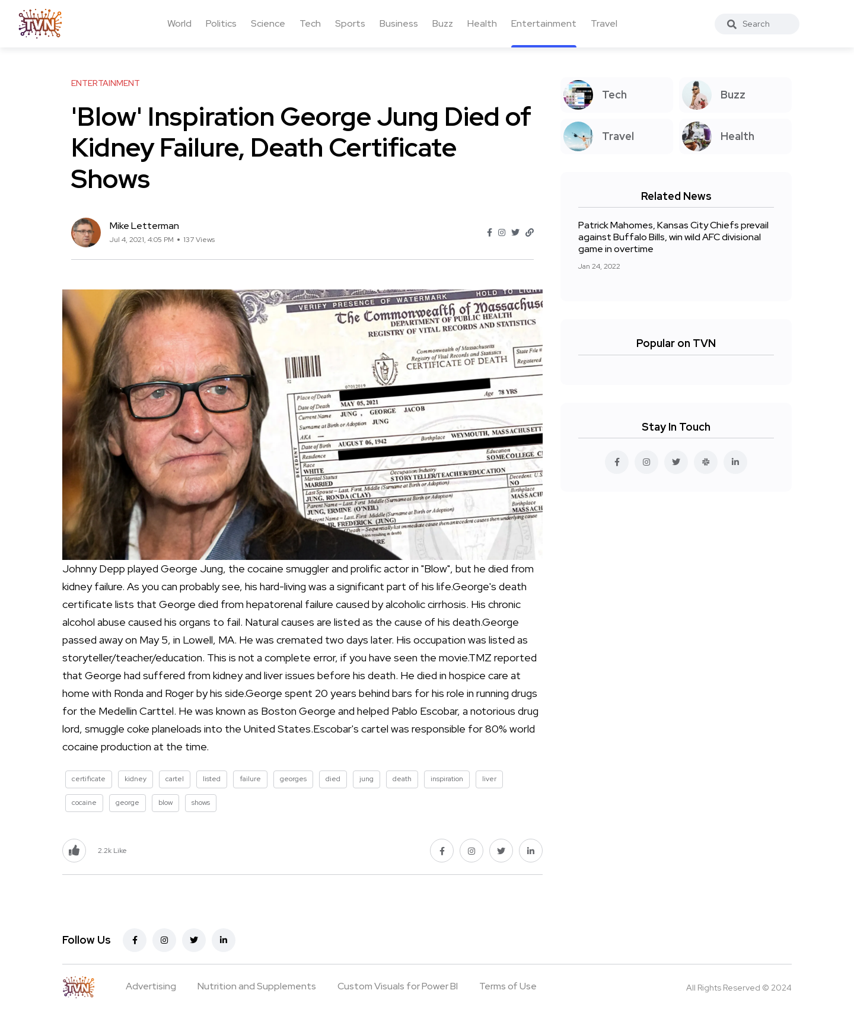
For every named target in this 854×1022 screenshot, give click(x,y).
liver (489, 779)
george (127, 802)
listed (212, 779)
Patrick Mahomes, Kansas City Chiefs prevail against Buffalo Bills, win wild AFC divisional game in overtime (673, 237)
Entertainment (543, 23)
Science (268, 23)
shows (201, 802)
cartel (174, 779)
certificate (89, 779)
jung (366, 779)
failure (250, 779)
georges (293, 779)
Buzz (442, 23)
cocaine (84, 802)
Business (399, 23)
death (402, 779)
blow (165, 802)
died (333, 779)
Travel (604, 23)
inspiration (447, 779)
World (179, 23)
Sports (350, 23)
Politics (221, 23)
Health (482, 23)
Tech (310, 23)
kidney (135, 779)
